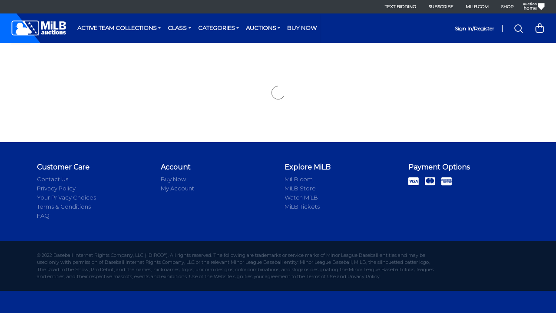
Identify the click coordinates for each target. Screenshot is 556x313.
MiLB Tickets (302, 206)
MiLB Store (300, 188)
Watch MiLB (301, 197)
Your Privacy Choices (66, 197)
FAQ (43, 215)
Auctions (261, 27)
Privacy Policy (56, 188)
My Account (177, 188)
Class (177, 27)
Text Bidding (400, 7)
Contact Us (52, 179)
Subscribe (440, 7)
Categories (216, 27)
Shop (506, 7)
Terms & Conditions (64, 206)
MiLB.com (476, 7)
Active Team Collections (117, 27)
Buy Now (302, 27)
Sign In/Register (474, 28)
